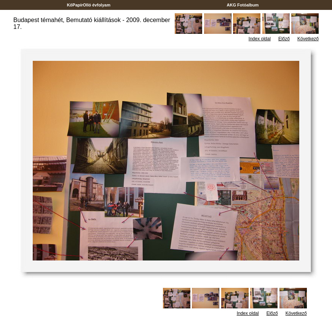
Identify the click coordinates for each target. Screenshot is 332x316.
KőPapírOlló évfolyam (89, 5)
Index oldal (260, 38)
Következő (308, 38)
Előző (284, 38)
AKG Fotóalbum (243, 5)
